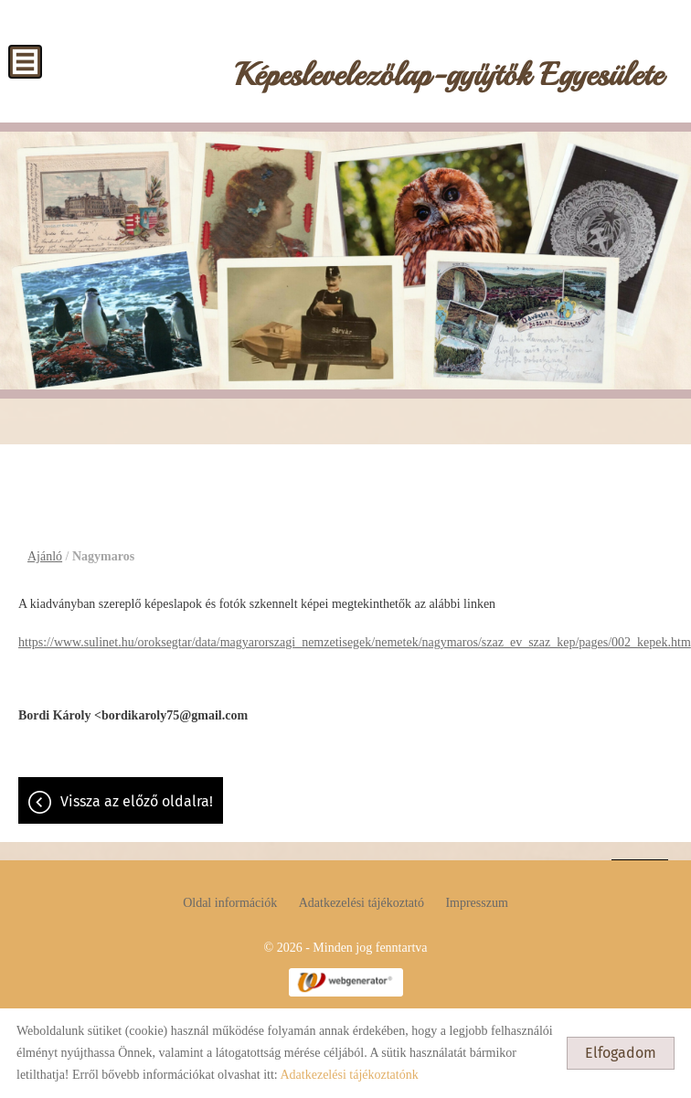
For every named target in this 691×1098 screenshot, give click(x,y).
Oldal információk (230, 903)
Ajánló (44, 556)
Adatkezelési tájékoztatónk (349, 1075)
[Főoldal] (449, 79)
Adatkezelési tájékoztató (361, 903)
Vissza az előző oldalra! (136, 801)
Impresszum (476, 903)
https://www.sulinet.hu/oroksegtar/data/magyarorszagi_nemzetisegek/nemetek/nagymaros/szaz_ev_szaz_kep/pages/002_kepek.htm (354, 642)
